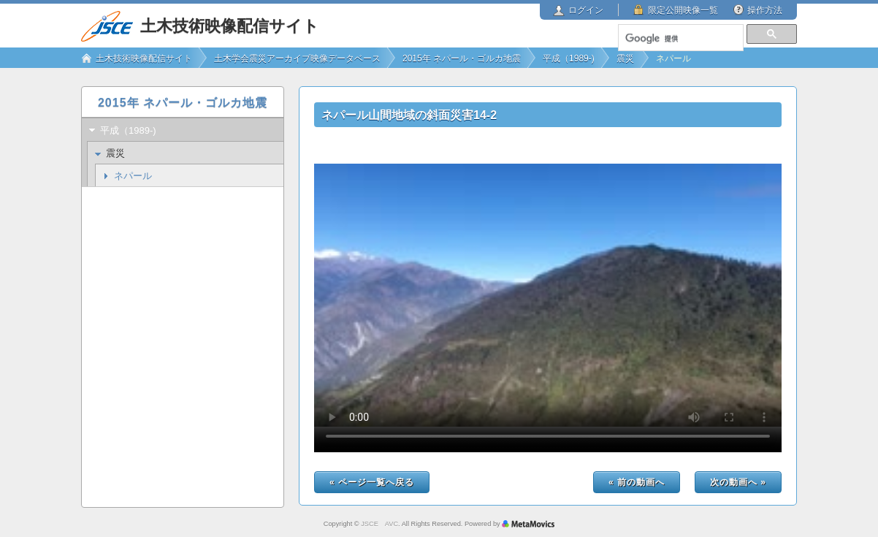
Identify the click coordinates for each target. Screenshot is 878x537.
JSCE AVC (379, 524)
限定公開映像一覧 (683, 10)
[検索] (680, 39)
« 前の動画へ (636, 482)
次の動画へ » (738, 482)
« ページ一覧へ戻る (371, 482)
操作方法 (764, 10)
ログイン (585, 10)
